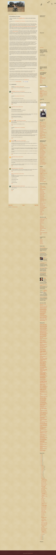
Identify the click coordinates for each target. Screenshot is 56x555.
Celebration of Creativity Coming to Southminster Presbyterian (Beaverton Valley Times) (43, 351)
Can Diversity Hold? (43, 512)
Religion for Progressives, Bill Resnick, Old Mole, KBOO (43, 317)
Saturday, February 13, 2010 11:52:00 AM (18, 168)
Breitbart (41, 188)
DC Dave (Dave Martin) (43, 147)
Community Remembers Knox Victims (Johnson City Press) (43, 423)
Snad (12, 106)
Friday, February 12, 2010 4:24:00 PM (19, 86)
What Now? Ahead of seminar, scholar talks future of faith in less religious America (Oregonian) (43, 359)
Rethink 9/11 (41, 138)
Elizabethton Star (21, 18)
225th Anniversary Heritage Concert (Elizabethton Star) (43, 439)
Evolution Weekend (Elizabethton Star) (42, 441)
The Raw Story (41, 209)
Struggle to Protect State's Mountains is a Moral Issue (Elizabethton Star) (43, 389)
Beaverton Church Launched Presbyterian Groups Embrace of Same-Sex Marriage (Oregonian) (43, 370)
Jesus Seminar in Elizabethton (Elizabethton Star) (43, 391)
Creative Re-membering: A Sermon (44, 495)
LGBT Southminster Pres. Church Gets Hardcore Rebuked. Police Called (43, 365)
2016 (41, 459)
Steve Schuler (13, 91)
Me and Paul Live (42, 70)
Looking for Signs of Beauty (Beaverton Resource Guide (43, 324)
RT (40, 231)
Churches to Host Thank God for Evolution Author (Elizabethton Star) (43, 418)
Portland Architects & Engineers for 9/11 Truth (43, 126)
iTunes (40, 79)
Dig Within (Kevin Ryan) (43, 148)
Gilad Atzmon (41, 149)
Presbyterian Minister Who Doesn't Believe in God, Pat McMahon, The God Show (43, 310)
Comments (42, 105)
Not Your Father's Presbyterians (43, 486)
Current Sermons (42, 90)
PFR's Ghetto (43, 527)
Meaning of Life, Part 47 (44, 488)
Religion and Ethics (42, 230)
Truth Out (41, 212)
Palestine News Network (43, 228)
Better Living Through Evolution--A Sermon (44, 505)
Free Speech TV (42, 197)
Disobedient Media (42, 196)
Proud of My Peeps (43, 490)
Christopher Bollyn (42, 146)
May (42, 474)
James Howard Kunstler (43, 152)
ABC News (41, 239)
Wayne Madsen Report (42, 164)
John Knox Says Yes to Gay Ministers (44, 493)
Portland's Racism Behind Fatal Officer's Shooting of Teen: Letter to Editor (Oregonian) (43, 334)
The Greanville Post (42, 208)
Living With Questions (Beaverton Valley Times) (43, 349)
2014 (41, 461)
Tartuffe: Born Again (43, 485)
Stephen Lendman (42, 158)
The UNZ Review (42, 210)
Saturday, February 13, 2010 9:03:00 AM (20, 127)
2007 (41, 538)
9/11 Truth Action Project (43, 129)
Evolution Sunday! (43, 519)
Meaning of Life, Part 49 (44, 480)
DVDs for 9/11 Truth (42, 134)
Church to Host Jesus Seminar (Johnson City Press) (43, 422)
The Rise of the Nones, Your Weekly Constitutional (43, 320)
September (42, 469)
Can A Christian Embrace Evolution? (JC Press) (43, 400)
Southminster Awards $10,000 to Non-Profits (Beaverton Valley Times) (43, 347)
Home (23, 205)
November (42, 467)
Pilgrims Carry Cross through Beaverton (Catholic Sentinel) (43, 326)
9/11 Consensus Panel (42, 127)
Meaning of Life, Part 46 (44, 522)
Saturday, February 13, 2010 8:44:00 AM (21, 120)
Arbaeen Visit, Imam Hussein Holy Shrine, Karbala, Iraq (43, 307)
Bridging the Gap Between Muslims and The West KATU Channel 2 (43, 342)
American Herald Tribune (43, 187)
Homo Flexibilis (43, 489)
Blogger (32, 553)
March (42, 476)
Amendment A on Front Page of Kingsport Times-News (44, 396)
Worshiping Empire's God (43, 272)
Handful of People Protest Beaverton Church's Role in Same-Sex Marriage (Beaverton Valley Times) (43, 362)
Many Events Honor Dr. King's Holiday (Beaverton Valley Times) (43, 354)
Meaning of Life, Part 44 (44, 528)
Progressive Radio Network (43, 207)
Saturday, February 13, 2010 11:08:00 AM (18, 156)
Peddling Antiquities (44, 278)
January (42, 534)
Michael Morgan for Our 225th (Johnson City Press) (43, 437)
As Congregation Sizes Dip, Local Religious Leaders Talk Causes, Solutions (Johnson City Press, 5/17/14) (43, 382)
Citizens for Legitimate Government (42, 189)
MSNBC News (41, 243)
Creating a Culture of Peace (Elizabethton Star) (43, 436)
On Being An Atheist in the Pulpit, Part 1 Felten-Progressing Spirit (43, 314)
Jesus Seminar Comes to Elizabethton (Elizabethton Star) (43, 415)
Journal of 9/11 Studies (42, 137)
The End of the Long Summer (43, 526)
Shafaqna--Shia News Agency (43, 232)
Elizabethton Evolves (43, 509)
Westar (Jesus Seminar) (43, 181)
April (42, 475)
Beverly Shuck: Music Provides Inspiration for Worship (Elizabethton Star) (43, 405)
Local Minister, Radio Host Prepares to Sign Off (43, 379)
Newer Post (10, 205)
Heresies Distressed (42, 252)
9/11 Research (41, 128)
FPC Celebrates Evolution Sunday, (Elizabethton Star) (43, 402)
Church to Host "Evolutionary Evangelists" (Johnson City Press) (43, 420)
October (42, 468)
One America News (42, 206)
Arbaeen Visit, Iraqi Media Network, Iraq (43, 304)
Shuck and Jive (12, 3)
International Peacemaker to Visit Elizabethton (43, 406)
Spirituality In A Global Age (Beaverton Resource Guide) (43, 328)
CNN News (41, 241)
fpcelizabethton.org (26, 79)
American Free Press (42, 186)
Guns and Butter (42, 150)
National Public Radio (42, 205)
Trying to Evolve (43, 510)
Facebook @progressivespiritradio (43, 77)
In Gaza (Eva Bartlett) (42, 151)
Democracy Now (42, 195)
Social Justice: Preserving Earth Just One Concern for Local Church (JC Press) (43, 399)
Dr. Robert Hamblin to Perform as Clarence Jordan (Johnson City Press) (43, 426)
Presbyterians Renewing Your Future (45, 291)
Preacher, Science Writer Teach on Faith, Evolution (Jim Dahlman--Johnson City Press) (44, 413)
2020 (41, 454)
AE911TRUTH (41, 47)
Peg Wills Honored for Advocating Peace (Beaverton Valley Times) (43, 357)
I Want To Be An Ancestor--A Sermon (44, 479)
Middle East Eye (42, 227)
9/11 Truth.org (41, 130)
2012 (41, 462)
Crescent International (42, 193)
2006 (41, 539)
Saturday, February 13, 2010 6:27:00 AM (18, 106)
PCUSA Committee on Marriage (44, 531)
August (42, 470)
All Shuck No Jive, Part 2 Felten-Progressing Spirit (43, 311)
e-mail (40, 100)
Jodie (12, 156)
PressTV (41, 229)
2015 (41, 460)
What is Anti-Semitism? (42, 247)
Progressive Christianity (43, 178)
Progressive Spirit (42, 179)
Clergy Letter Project (15, 31)
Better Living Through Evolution (43, 517)
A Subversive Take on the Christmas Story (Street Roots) (43, 329)
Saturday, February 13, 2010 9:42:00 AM (21, 140)
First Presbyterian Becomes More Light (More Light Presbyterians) (43, 428)
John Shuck (13, 120)
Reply (12, 93)
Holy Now (42, 516)
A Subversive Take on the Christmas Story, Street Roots (43, 315)
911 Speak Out (42, 131)
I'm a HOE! (42, 499)
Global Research (42, 198)
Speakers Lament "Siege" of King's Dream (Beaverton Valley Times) (43, 337)
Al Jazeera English (42, 219)
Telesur (41, 234)
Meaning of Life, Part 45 (44, 524)
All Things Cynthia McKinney (43, 145)
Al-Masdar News (42, 220)
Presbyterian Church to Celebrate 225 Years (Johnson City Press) (43, 447)
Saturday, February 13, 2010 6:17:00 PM (19, 173)
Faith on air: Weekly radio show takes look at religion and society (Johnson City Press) (43, 387)
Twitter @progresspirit (42, 78)
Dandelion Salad (42, 194)
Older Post (36, 205)
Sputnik (41, 233)
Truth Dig (41, 211)
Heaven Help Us (43, 498)
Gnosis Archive (42, 172)
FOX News (41, 242)
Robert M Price (42, 180)
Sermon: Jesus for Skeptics (43, 267)
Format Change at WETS (44, 523)
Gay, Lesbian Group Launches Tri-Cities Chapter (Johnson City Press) (43, 432)
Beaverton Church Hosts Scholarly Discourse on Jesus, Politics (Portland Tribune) (43, 332)
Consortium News (42, 192)
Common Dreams (42, 191)
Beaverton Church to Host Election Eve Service (43, 340)
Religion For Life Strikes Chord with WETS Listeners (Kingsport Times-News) (43, 385)
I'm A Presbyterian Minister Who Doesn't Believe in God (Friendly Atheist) (43, 368)
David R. (12, 173)
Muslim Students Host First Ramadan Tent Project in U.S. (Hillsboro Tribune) (43, 345)
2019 (41, 455)
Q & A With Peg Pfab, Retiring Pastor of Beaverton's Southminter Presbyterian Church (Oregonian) (43, 377)
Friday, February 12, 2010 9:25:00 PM (19, 91)
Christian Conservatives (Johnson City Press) (43, 450)
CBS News (41, 240)
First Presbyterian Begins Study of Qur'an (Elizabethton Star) (43, 409)
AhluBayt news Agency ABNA (43, 218)
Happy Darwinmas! (43, 511)
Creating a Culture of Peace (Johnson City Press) (43, 434)
